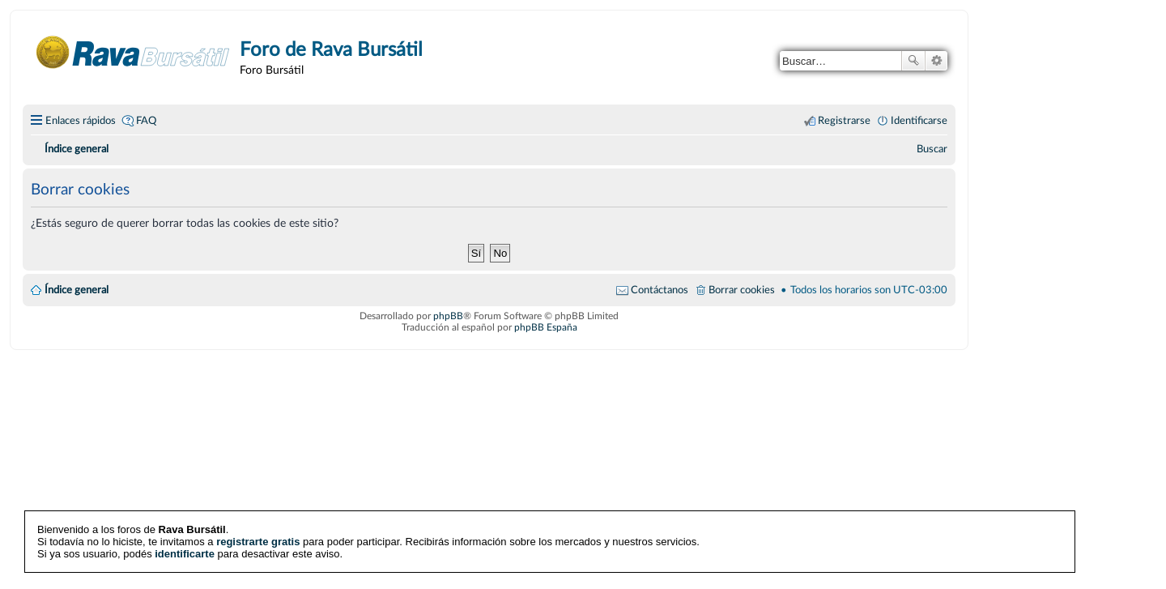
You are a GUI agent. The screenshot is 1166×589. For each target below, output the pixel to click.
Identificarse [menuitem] (919, 120)
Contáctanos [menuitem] (659, 290)
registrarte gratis (258, 542)
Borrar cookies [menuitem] (742, 290)
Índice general (77, 290)
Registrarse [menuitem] (844, 120)
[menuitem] (932, 149)
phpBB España (545, 327)
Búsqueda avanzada (936, 60)
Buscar (913, 60)
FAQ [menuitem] (146, 120)
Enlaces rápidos (80, 120)
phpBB (448, 316)
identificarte (185, 554)
